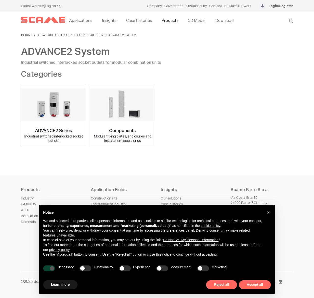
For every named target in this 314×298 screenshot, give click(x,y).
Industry (27, 198)
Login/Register (281, 6)
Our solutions (171, 198)
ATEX (25, 210)
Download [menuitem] (224, 21)
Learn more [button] (60, 284)
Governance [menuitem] (173, 6)
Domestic (28, 222)
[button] (268, 212)
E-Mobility (28, 204)
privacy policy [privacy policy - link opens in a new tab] (59, 250)
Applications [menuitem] (80, 21)
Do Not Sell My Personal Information (190, 240)
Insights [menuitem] (109, 21)
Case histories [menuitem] (139, 21)
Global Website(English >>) (41, 6)
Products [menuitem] (170, 21)
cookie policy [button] (210, 226)
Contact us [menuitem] (217, 6)
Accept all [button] (255, 284)
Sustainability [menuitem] (196, 6)
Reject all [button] (221, 284)
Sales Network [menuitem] (240, 6)
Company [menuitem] (154, 6)
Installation (29, 216)
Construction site (104, 198)
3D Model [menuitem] (197, 21)
